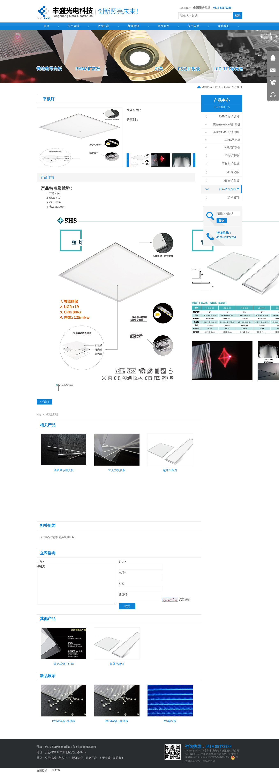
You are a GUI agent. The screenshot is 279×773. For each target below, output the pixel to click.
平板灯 (76, 584)
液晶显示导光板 (64, 470)
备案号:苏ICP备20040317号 (214, 757)
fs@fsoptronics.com (84, 746)
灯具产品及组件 (233, 87)
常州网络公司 (224, 753)
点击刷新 (184, 599)
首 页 (218, 87)
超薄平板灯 (170, 470)
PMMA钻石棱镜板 (63, 721)
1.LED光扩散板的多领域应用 (58, 537)
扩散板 (56, 770)
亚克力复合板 (117, 470)
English (184, 7)
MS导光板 (170, 721)
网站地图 (211, 753)
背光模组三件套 (64, 663)
